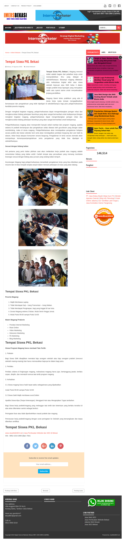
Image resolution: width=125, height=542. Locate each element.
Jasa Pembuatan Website (24, 27)
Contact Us (15, 6)
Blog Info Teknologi (107, 198)
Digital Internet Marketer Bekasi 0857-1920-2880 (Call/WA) (32, 535)
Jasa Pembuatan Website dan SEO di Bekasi (41, 433)
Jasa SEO (40, 27)
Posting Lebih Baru (11, 490)
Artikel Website (30, 66)
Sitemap (62, 27)
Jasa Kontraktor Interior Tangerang (99, 203)
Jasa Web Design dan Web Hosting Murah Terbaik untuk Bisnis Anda (105, 96)
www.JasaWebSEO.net (14, 433)
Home (8, 27)
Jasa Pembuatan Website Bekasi (97, 520)
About (6, 6)
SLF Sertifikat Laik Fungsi (108, 201)
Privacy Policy (26, 6)
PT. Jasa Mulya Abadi (94, 196)
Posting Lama (78, 490)
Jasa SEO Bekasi (91, 524)
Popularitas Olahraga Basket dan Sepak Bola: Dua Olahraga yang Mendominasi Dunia (106, 113)
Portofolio (50, 27)
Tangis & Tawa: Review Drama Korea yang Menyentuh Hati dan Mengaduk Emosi (106, 60)
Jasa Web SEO (90, 517)
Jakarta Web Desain (92, 522)
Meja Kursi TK (109, 196)
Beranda (45, 490)
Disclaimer (37, 6)
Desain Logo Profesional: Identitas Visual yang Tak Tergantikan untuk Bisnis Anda (106, 80)
